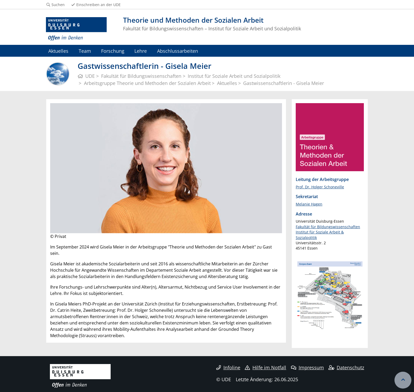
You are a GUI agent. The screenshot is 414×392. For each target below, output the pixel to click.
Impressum (307, 367)
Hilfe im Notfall (265, 367)
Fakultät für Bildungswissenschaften (328, 226)
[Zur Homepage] (76, 29)
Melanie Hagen (309, 204)
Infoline (228, 367)
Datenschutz (346, 367)
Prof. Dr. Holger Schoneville (320, 186)
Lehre (140, 50)
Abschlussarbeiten (177, 50)
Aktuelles (58, 50)
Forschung (112, 50)
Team (85, 50)
